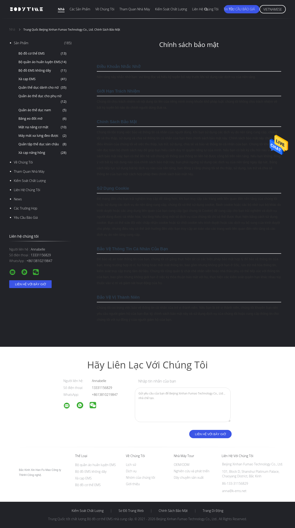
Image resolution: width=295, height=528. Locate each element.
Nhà (61, 9)
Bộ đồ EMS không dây (42, 70)
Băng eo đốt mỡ (42, 118)
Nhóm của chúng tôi (140, 477)
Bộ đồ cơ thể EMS (42, 53)
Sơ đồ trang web (131, 510)
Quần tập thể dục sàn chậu (42, 144)
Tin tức (229, 9)
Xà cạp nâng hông (42, 152)
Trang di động (213, 510)
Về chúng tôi (105, 9)
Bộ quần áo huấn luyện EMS (42, 62)
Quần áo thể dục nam (42, 110)
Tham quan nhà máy (134, 9)
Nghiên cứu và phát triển (191, 471)
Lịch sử (131, 464)
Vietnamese (272, 9)
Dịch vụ (131, 471)
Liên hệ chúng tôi (205, 9)
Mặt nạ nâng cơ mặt (42, 127)
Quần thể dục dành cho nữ (42, 87)
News (18, 199)
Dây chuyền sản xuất (189, 477)
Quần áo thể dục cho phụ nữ (42, 99)
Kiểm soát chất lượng (171, 9)
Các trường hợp (25, 208)
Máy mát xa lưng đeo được (42, 135)
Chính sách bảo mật (173, 510)
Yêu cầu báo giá (242, 9)
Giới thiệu (133, 484)
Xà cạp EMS (42, 79)
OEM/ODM (181, 464)
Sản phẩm (42, 43)
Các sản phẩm (80, 9)
